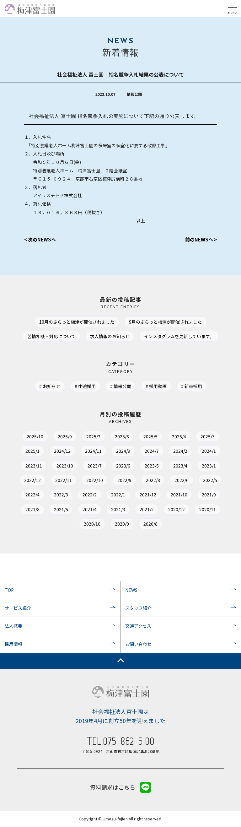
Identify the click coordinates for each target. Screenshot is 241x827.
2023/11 (33, 465)
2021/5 (61, 509)
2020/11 (207, 509)
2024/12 (62, 451)
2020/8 (150, 524)
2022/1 (118, 494)
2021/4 (90, 509)
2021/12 (148, 494)
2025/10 (35, 436)
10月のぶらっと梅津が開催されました (77, 322)
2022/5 (210, 480)
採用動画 (158, 386)
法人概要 (13, 626)
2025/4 (179, 436)
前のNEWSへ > (201, 239)
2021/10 (179, 494)
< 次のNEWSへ (40, 239)
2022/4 (32, 494)
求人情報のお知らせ (110, 336)
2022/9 (124, 480)
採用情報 (13, 644)
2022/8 (153, 480)
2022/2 (90, 494)
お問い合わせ (138, 644)
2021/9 (209, 494)
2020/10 (92, 524)
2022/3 (61, 494)
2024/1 (209, 451)
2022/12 (32, 480)
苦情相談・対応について (51, 336)
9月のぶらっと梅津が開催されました (165, 322)
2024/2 (180, 451)
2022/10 (94, 480)
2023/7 (95, 465)
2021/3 (118, 509)
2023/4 (180, 465)
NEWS (131, 590)
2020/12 (176, 509)
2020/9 (122, 524)
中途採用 (87, 386)
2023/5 (152, 465)
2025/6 (122, 436)
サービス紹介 (18, 608)
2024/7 (152, 451)
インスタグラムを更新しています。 (179, 336)
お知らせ (51, 386)
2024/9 (123, 451)
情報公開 (122, 386)
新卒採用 (193, 386)
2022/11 (63, 480)
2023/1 (209, 465)
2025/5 (150, 436)
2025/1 (32, 451)
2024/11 (93, 451)
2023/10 (64, 465)
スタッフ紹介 (138, 608)
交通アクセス (138, 626)
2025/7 (93, 436)
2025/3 (208, 436)
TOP (9, 590)
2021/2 (147, 509)
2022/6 (181, 480)
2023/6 (123, 465)
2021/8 (32, 509)
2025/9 (65, 436)
